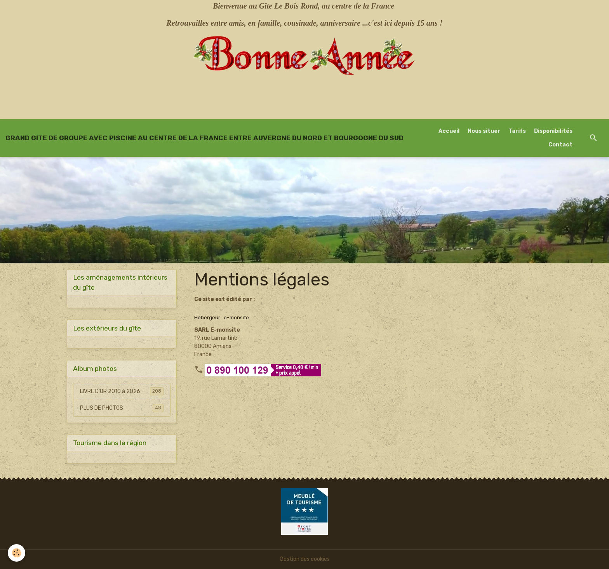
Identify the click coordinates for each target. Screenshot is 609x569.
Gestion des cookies (305, 559)
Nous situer (484, 131)
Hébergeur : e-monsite (221, 317)
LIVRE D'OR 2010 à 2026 (122, 391)
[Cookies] (16, 553)
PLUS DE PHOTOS (122, 408)
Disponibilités (553, 131)
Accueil (448, 131)
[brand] (204, 138)
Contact (560, 144)
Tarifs (517, 131)
